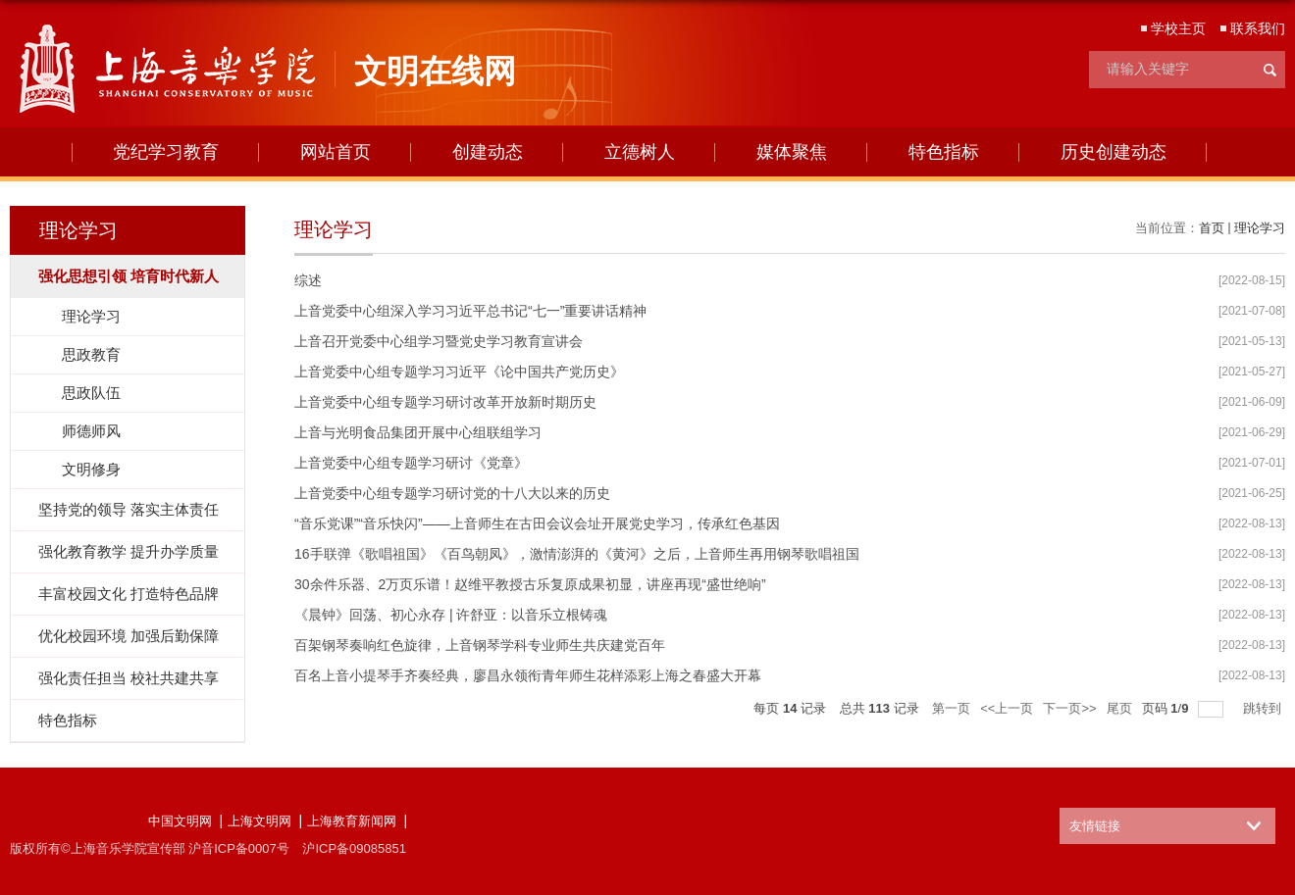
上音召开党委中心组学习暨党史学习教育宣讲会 (438, 341)
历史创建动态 (1113, 152)
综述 (308, 280)
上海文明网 (259, 821)
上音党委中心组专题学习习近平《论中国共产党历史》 (459, 371)
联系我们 (1257, 28)
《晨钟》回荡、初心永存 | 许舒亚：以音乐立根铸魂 (450, 614)
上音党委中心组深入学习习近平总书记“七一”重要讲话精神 (470, 311)
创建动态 (487, 152)
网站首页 (335, 152)
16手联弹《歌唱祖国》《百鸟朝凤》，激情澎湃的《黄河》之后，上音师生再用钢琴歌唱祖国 (576, 554)
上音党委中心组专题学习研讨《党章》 (411, 463)
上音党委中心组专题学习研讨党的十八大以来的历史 (452, 493)
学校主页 (1178, 28)
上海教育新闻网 (351, 821)
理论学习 (1259, 228)
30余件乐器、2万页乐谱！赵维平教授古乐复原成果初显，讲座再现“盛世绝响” (530, 584)
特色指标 (943, 152)
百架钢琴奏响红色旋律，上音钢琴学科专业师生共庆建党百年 (479, 645)
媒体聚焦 (791, 152)
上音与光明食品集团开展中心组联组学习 (418, 432)
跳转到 (1264, 708)
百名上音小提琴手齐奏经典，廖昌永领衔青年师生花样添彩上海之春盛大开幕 (527, 675)
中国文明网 (180, 821)
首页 (1211, 228)
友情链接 (1094, 826)
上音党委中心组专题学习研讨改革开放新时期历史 (445, 402)
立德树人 (639, 152)
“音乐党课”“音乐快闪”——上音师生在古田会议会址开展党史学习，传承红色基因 (537, 523)
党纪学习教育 (166, 152)
